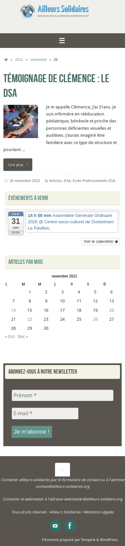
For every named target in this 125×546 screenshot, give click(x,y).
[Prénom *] (62, 395)
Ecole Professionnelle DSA (94, 180)
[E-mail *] (45, 413)
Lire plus (19, 164)
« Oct (10, 336)
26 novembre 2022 (25, 180)
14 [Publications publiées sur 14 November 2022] (13, 310)
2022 (19, 59)
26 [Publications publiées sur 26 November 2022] (95, 319)
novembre (38, 59)
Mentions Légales (99, 511)
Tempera (88, 539)
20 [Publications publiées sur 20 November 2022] (111, 310)
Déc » (23, 336)
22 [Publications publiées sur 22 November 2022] (29, 319)
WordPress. (109, 539)
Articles (55, 180)
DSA (67, 180)
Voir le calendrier (101, 241)
